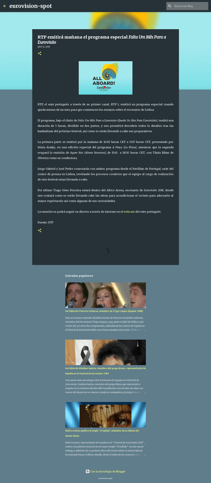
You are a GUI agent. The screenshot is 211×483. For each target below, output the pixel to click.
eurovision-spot (30, 6)
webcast (129, 211)
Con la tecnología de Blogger (105, 471)
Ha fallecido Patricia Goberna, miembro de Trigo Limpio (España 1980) (104, 311)
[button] (40, 53)
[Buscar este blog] (190, 6)
